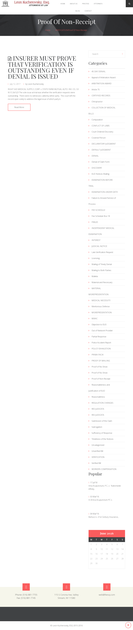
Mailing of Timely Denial (102, 264)
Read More (19, 107)
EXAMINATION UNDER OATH (105, 192)
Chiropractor (97, 101)
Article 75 (96, 89)
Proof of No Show (99, 366)
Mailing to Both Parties (101, 270)
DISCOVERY (97, 168)
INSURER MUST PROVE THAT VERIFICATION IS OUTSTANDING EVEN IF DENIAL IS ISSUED (42, 67)
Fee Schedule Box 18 (101, 216)
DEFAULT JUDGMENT (101, 149)
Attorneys (98, 4)
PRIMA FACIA (97, 354)
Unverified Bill (97, 451)
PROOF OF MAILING (101, 360)
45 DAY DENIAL (99, 71)
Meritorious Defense (101, 306)
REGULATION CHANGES (102, 403)
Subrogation (97, 427)
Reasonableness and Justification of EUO (99, 387)
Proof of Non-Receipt (77, 30)
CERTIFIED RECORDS (101, 95)
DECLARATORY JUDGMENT (104, 143)
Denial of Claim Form (101, 162)
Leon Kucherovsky (36, 84)
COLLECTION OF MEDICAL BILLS (101, 110)
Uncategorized (98, 445)
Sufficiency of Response (102, 433)
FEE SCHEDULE (98, 210)
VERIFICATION (61, 30)
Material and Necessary (102, 282)
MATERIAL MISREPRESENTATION (98, 291)
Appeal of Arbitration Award (103, 77)
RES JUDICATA (98, 409)
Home (63, 4)
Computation (97, 119)
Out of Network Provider (102, 330)
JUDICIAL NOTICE (99, 246)
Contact (88, 11)
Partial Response (99, 336)
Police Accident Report (101, 342)
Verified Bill (96, 463)
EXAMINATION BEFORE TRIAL (100, 183)
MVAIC (95, 318)
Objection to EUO (99, 324)
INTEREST (96, 240)
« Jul (91, 54)
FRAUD (95, 222)
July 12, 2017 (15, 84)
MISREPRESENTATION (102, 312)
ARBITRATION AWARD (101, 83)
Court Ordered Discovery (102, 131)
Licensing (96, 258)
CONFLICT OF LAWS (101, 125)
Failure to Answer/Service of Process (102, 201)
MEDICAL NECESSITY (101, 300)
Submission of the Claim (102, 421)
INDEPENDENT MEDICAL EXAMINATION (101, 231)
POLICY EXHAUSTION (101, 348)
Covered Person (99, 137)
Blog (78, 11)
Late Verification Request (102, 252)
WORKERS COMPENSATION (104, 469)
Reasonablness (98, 396)
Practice (85, 4)
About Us (73, 4)
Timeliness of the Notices (102, 439)
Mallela (95, 276)
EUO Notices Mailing (100, 174)
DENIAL (95, 155)
